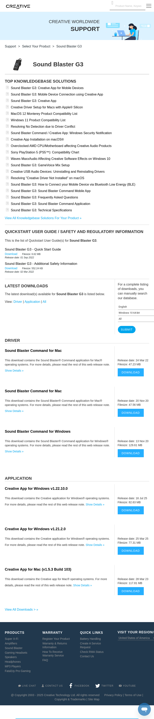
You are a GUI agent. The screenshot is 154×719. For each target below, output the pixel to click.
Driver (17, 301)
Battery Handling (90, 638)
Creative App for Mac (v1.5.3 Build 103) (38, 569)
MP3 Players (13, 666)
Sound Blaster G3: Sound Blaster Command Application (50, 203)
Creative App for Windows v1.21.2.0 (35, 529)
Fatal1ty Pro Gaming (17, 671)
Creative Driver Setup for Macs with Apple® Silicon (47, 107)
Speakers (11, 657)
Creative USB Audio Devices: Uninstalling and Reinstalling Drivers (58, 171)
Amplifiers (11, 643)
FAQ (45, 660)
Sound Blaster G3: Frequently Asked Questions (44, 197)
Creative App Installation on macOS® (37, 139)
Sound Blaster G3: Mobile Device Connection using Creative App (57, 94)
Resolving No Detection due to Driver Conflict (43, 126)
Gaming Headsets (16, 652)
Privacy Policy (113, 695)
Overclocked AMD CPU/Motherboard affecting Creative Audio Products (61, 146)
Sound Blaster (13, 648)
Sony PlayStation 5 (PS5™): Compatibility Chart (45, 152)
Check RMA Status (92, 651)
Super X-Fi (11, 638)
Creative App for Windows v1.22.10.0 (36, 489)
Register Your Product (56, 638)
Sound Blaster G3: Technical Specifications (41, 210)
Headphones (13, 661)
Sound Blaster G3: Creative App (33, 101)
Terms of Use (133, 695)
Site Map (93, 699)
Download (11, 254)
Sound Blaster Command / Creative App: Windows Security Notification (61, 133)
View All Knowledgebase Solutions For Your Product (42, 218)
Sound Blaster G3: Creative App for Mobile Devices (47, 88)
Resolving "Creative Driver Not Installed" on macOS (47, 178)
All (44, 301)
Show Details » (14, 370)
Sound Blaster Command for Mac (33, 351)
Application (32, 301)
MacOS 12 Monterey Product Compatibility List (44, 113)
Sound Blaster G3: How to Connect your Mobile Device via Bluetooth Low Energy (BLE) (73, 184)
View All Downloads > (20, 609)
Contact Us (87, 656)
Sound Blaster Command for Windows (38, 431)
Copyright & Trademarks (70, 699)
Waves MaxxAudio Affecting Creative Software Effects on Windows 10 (60, 158)
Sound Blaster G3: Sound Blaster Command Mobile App (51, 191)
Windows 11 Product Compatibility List (38, 120)
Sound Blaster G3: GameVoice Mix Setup (40, 165)
